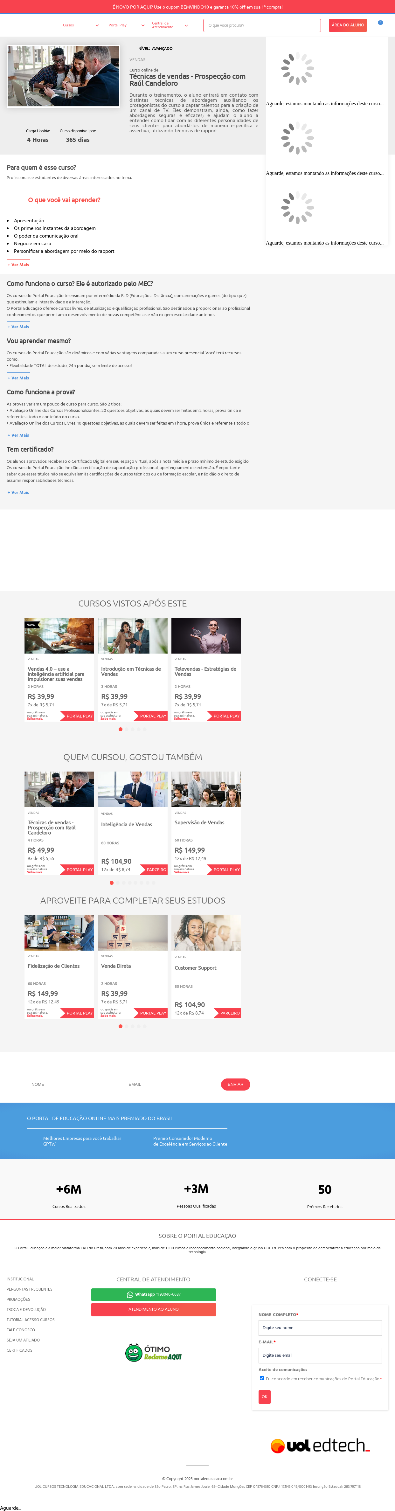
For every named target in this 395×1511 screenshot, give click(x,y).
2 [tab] (126, 729)
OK (264, 1397)
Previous (14, 665)
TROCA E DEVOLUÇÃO (26, 1310)
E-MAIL (267, 1342)
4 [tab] (139, 729)
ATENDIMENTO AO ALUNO (153, 1309)
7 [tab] (147, 883)
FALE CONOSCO (21, 1330)
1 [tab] (120, 729)
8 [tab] (154, 883)
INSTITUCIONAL (20, 1279)
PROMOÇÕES (18, 1299)
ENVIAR (236, 1084)
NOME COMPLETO (278, 1315)
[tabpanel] (59, 670)
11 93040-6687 (158, 1294)
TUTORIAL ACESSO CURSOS (31, 1320)
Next (251, 665)
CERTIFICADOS (19, 1350)
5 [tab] (145, 729)
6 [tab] (141, 883)
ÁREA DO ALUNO (348, 25)
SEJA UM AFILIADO (23, 1340)
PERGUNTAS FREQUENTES (29, 1289)
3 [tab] (133, 729)
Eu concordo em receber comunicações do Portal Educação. (324, 1379)
